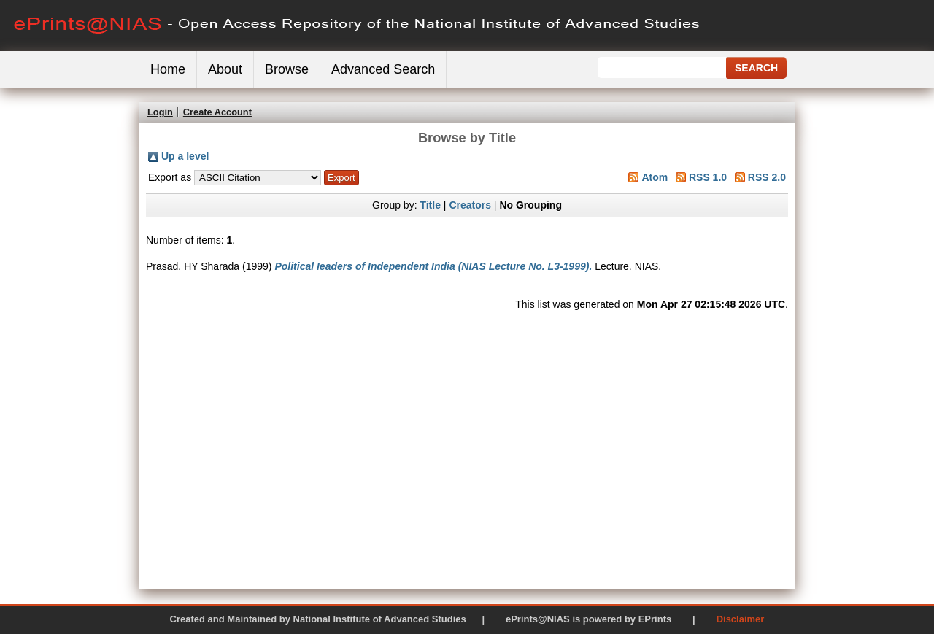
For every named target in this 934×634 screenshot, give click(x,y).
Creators (470, 205)
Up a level (185, 156)
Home (167, 69)
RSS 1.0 (708, 177)
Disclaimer (741, 619)
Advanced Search (383, 69)
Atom (654, 177)
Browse (287, 69)
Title (430, 205)
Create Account (217, 112)
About (225, 69)
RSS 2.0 (767, 177)
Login (160, 112)
